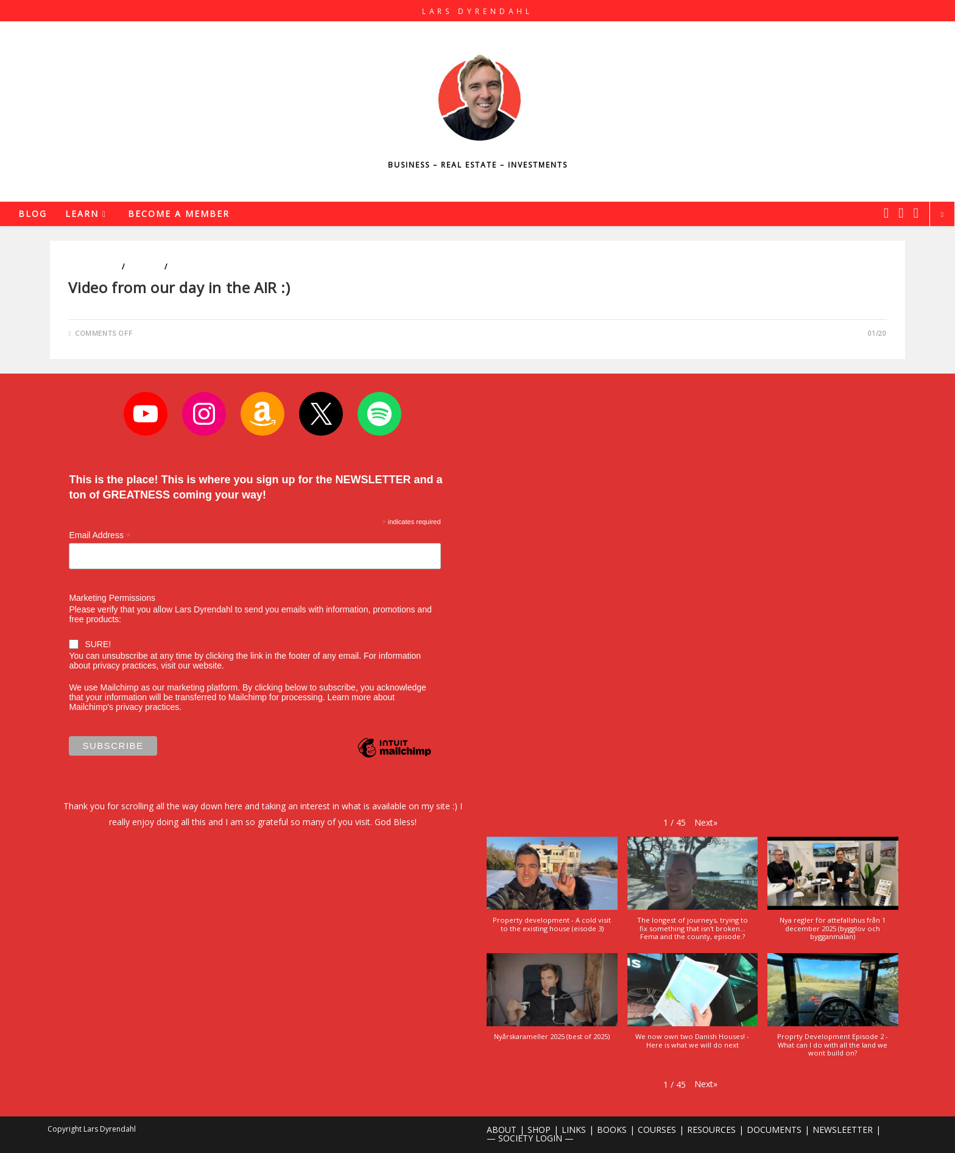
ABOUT (501, 1129)
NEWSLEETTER (842, 1129)
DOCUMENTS (774, 1129)
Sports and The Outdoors (224, 266)
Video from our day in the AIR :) (179, 287)
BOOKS (612, 1129)
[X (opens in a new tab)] (886, 212)
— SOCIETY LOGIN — (530, 1138)
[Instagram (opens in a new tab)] (900, 212)
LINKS (574, 1129)
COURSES (657, 1129)
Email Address (100, 535)
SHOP (539, 1129)
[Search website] (942, 214)
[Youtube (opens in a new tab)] (916, 212)
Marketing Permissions (112, 598)
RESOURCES (711, 1129)
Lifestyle (144, 266)
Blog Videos (93, 266)
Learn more (349, 697)
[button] (706, 822)
